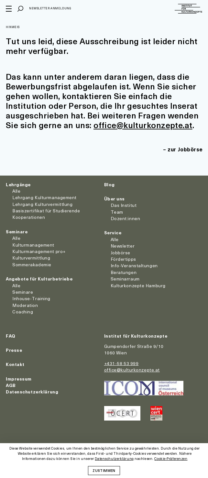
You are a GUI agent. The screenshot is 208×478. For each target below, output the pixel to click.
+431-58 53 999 (121, 363)
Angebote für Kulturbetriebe (39, 278)
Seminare (16, 231)
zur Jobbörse (185, 149)
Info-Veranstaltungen (134, 265)
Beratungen (124, 272)
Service (113, 232)
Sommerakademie (31, 264)
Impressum (19, 378)
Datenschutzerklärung (32, 391)
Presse (14, 350)
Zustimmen (104, 470)
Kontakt (15, 364)
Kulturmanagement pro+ (39, 251)
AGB (11, 385)
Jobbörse (120, 252)
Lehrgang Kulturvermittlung (42, 204)
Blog (109, 184)
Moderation (25, 305)
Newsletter (123, 245)
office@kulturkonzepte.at (142, 125)
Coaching (22, 311)
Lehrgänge (18, 184)
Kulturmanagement (33, 244)
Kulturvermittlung (31, 257)
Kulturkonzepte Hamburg (138, 285)
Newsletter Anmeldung (50, 8)
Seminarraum (125, 278)
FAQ (11, 335)
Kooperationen (28, 217)
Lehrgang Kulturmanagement (44, 197)
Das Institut (124, 205)
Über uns (114, 198)
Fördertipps (123, 259)
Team (117, 211)
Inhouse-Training (31, 298)
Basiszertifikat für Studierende (46, 210)
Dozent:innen (125, 218)
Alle (16, 191)
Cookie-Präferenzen (170, 458)
